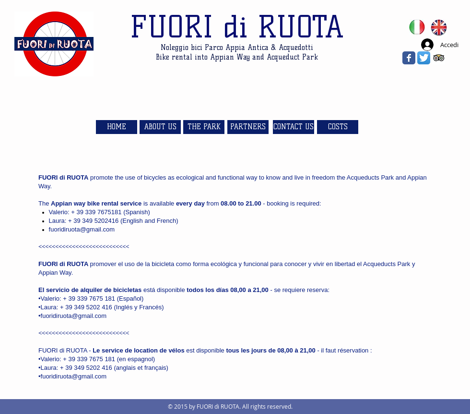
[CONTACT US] (293, 127)
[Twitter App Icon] (423, 57)
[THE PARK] (203, 127)
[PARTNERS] (248, 127)
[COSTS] (337, 127)
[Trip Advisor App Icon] (438, 57)
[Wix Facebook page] (408, 57)
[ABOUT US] (160, 127)
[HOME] (116, 127)
